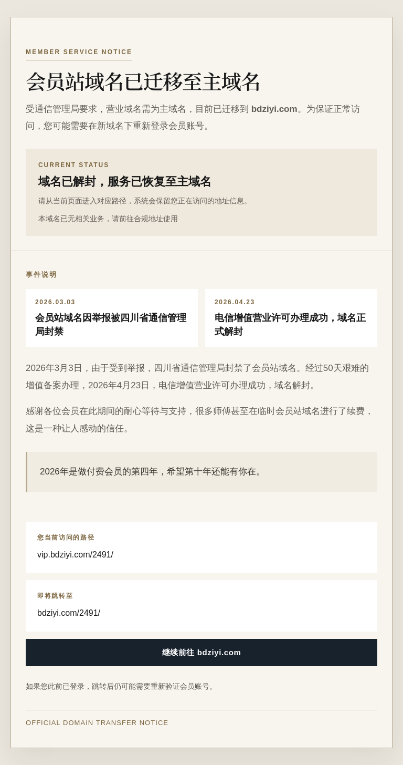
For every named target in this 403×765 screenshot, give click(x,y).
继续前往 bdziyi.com (201, 652)
